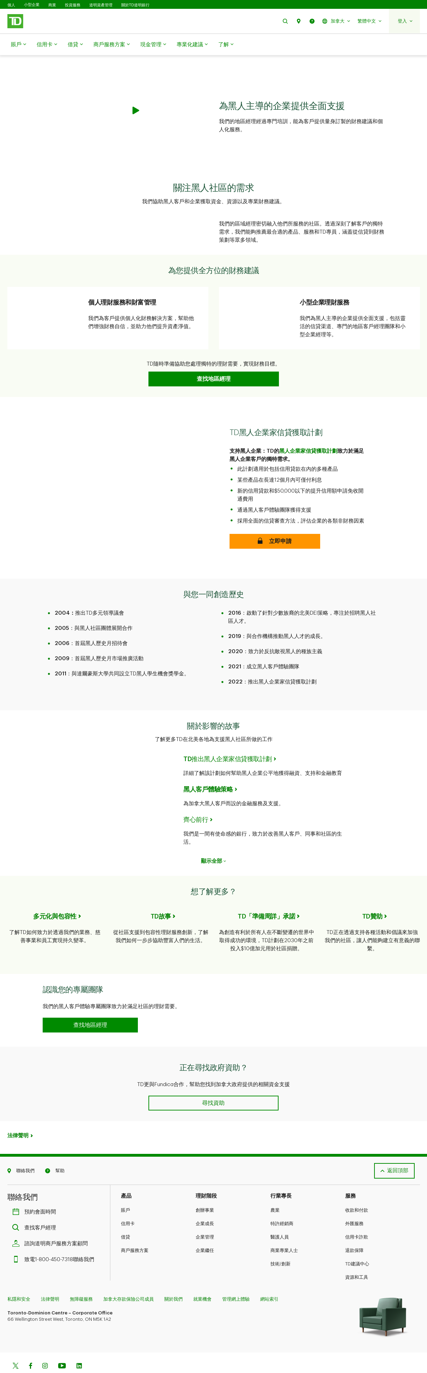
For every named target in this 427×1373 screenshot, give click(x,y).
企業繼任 (205, 1232)
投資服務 (72, 5)
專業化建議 (192, 45)
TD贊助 (372, 899)
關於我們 (173, 1281)
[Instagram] (45, 1348)
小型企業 (31, 5)
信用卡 (47, 45)
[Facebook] (30, 1348)
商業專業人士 (284, 1232)
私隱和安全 (18, 1281)
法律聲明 (18, 1118)
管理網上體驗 (236, 1281)
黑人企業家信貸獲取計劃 (308, 433)
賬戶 (18, 45)
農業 (275, 1192)
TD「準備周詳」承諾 (266, 899)
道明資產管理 (100, 5)
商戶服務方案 (111, 45)
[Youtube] (62, 1348)
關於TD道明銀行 (135, 5)
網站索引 (269, 1281)
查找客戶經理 (36, 1210)
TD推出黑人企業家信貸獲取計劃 (227, 741)
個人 (11, 5)
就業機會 (202, 1281)
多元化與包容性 (55, 899)
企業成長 (205, 1206)
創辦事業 (205, 1192)
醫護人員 (279, 1219)
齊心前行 (195, 802)
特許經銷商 (281, 1206)
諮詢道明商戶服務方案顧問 (52, 1226)
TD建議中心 (357, 1246)
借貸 (75, 45)
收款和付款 (356, 1192)
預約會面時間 (36, 1194)
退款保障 (354, 1232)
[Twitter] (15, 1348)
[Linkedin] (79, 1348)
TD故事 (161, 899)
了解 (225, 45)
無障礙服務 (81, 1281)
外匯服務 (354, 1206)
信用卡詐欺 (356, 1219)
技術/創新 (280, 1246)
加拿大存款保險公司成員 (128, 1281)
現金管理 (153, 45)
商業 (52, 5)
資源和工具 (356, 1259)
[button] (285, 21)
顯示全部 (213, 843)
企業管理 (205, 1219)
